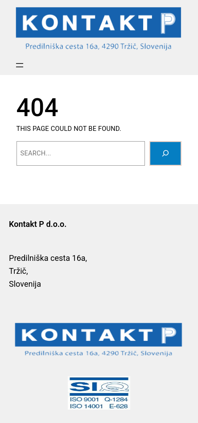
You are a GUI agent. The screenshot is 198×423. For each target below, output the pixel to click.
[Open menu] (19, 65)
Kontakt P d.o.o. (37, 224)
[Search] (165, 153)
